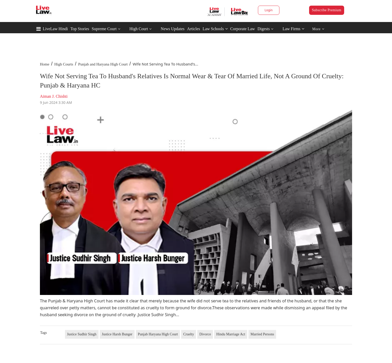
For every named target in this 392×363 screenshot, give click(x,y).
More (318, 29)
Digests (263, 29)
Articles (193, 29)
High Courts (63, 64)
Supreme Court (104, 29)
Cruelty (188, 334)
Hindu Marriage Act (230, 334)
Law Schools (215, 29)
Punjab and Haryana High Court (103, 64)
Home (44, 64)
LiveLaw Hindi (55, 29)
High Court (138, 29)
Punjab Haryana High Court (158, 334)
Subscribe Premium (326, 10)
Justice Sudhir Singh (81, 334)
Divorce (205, 334)
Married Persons (262, 334)
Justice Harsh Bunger (117, 334)
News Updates (172, 29)
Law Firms (293, 29)
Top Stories (79, 29)
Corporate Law (242, 29)
